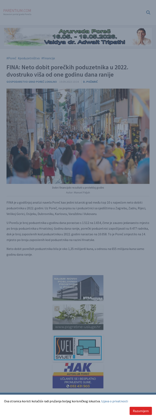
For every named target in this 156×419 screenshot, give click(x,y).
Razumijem (141, 411)
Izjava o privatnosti (114, 401)
